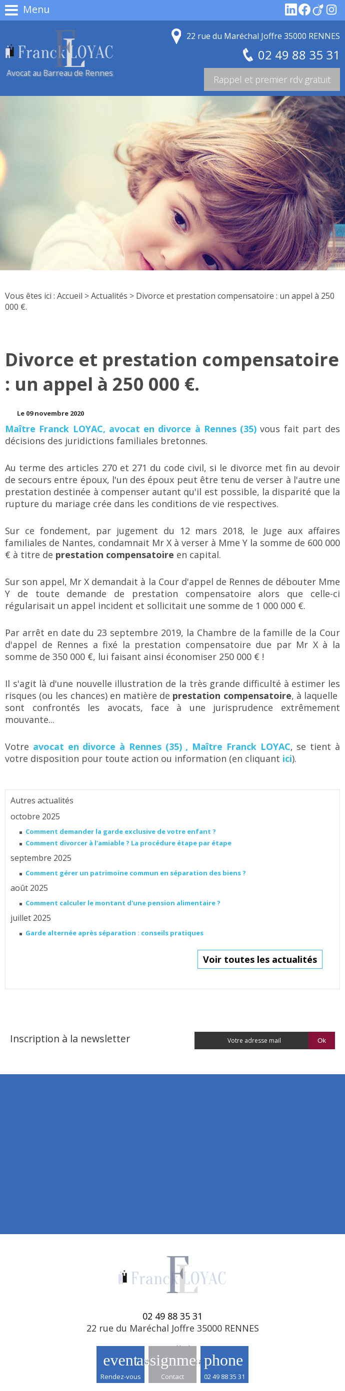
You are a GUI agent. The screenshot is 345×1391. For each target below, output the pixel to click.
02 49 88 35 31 (224, 1376)
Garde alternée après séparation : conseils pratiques (115, 932)
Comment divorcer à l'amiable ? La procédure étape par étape (129, 842)
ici (287, 758)
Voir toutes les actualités (260, 959)
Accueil (69, 295)
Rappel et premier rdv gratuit (272, 79)
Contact (172, 1376)
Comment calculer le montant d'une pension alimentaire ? (123, 902)
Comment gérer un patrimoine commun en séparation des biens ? (136, 872)
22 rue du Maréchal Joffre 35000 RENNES (263, 35)
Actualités (109, 295)
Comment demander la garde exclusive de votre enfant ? (121, 831)
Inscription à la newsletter (70, 1038)
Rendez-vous (120, 1376)
